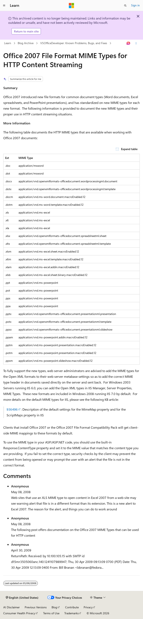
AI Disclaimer (11, 607)
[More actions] (136, 43)
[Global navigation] (4, 5)
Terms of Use (51, 613)
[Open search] (125, 5)
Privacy (88, 607)
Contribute (72, 607)
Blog (54, 607)
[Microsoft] (71, 5)
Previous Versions (36, 607)
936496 (12, 409)
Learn (7, 43)
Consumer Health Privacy (19, 613)
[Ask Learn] (129, 43)
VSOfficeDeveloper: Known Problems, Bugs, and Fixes (73, 43)
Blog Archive (25, 43)
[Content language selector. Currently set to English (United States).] (22, 597)
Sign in (135, 5)
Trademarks (71, 613)
